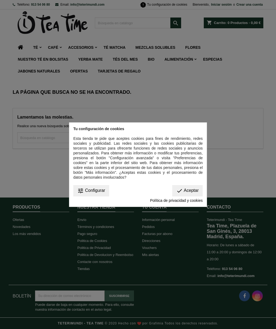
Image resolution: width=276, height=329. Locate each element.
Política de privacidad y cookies (176, 200)
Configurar (91, 191)
